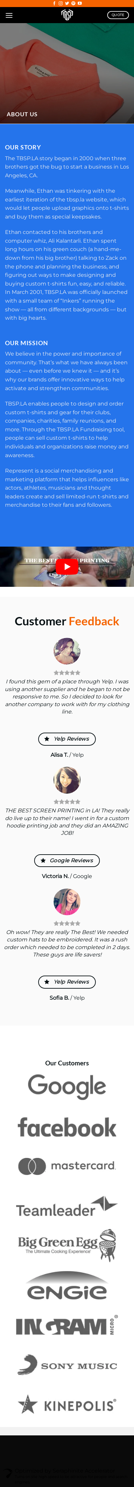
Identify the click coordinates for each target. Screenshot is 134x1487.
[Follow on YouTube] (80, 3)
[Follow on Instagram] (61, 3)
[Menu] (9, 15)
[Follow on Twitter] (67, 3)
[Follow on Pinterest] (73, 3)
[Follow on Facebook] (54, 3)
